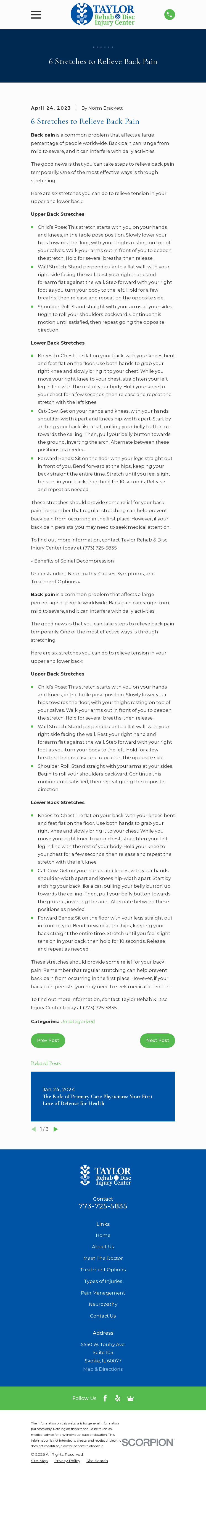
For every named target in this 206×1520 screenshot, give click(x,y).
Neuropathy (103, 1362)
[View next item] (55, 1186)
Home (103, 1293)
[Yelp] (118, 1456)
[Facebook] (105, 1456)
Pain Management (103, 1350)
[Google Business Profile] (130, 1456)
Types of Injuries (103, 1339)
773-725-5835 (103, 1263)
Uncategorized (77, 1079)
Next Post (157, 1098)
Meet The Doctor (103, 1316)
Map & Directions (103, 1426)
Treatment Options (103, 1327)
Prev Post (48, 1098)
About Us (103, 1304)
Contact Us (103, 1373)
